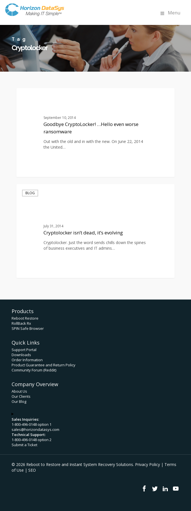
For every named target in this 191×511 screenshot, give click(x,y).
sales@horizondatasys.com (35, 429)
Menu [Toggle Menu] (169, 13)
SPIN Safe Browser (28, 328)
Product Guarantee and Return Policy (43, 364)
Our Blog (19, 401)
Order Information (27, 359)
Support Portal (24, 349)
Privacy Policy (147, 464)
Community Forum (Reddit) (34, 370)
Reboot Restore (25, 318)
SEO (32, 470)
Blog (30, 193)
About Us (19, 391)
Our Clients (21, 396)
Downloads (21, 354)
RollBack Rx (21, 323)
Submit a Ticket (24, 444)
